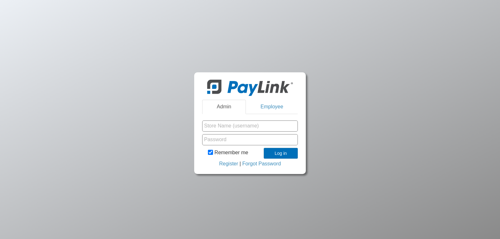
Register (228, 163)
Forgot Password (261, 163)
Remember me (228, 152)
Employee (272, 106)
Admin (224, 106)
